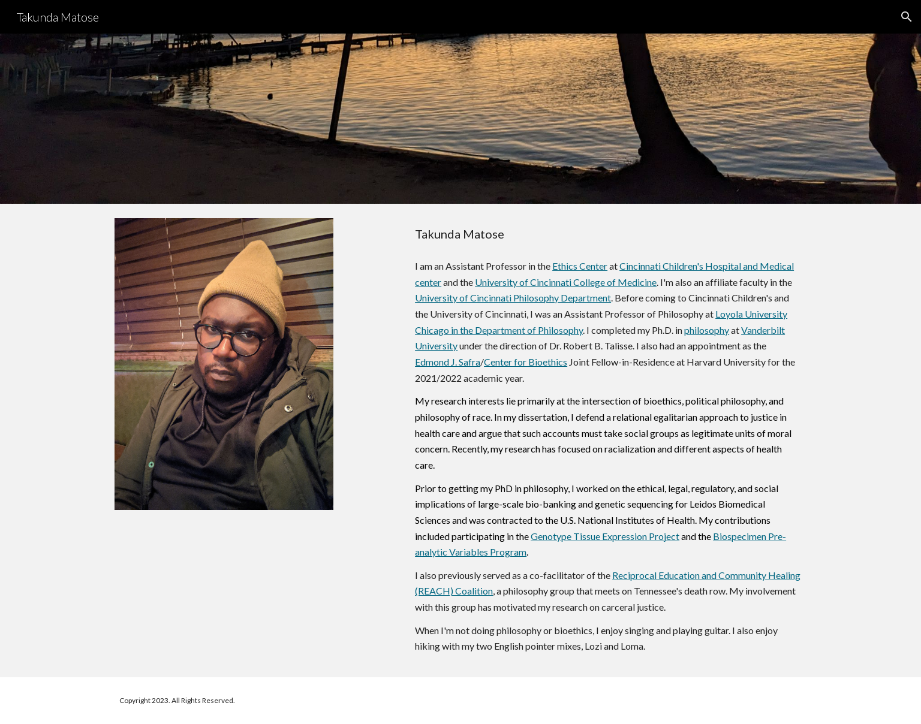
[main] (608, 234)
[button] (906, 16)
